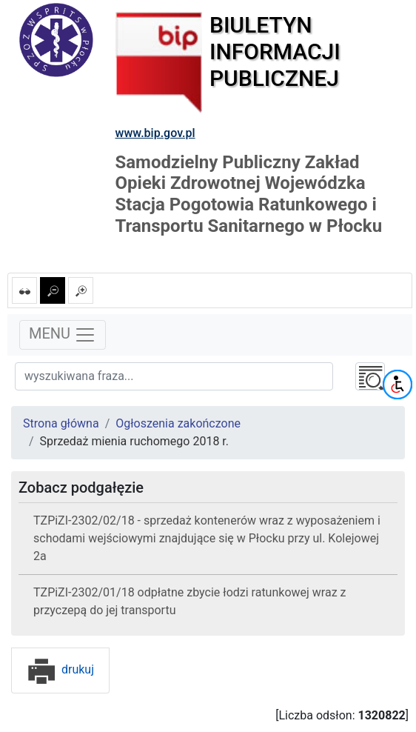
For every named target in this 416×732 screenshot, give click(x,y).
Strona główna (61, 423)
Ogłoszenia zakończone (178, 423)
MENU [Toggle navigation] (62, 335)
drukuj (60, 669)
